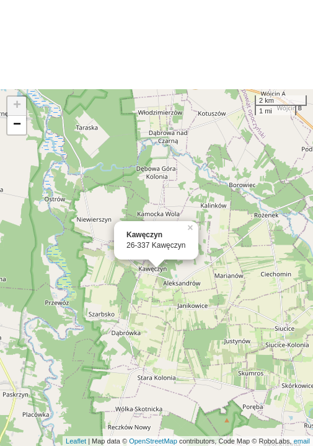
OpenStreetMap (153, 441)
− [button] (17, 125)
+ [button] (17, 106)
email (302, 441)
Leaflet (76, 441)
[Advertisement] (156, 44)
